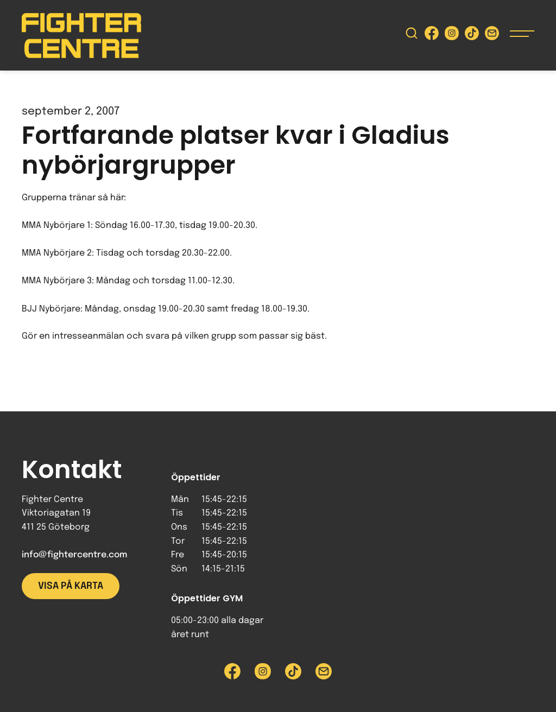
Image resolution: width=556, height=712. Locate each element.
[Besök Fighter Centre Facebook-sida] (432, 35)
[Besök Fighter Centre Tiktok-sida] (472, 35)
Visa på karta (70, 586)
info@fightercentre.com (74, 555)
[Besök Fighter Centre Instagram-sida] (452, 35)
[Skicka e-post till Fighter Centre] (492, 35)
